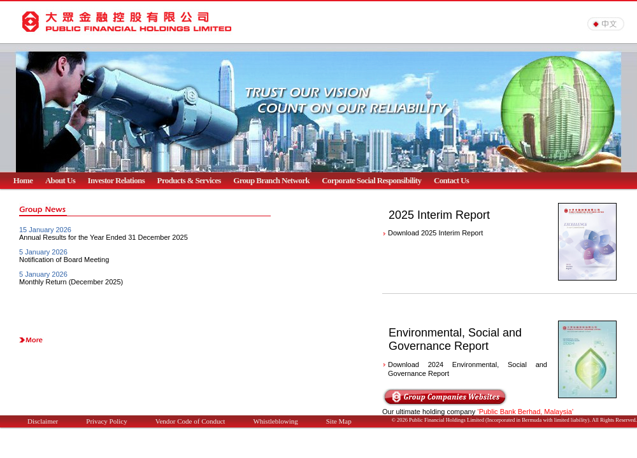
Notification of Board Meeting (64, 259)
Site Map (339, 421)
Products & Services (189, 180)
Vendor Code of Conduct (190, 421)
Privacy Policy (106, 421)
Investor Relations (116, 180)
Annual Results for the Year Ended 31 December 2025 (103, 237)
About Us (60, 180)
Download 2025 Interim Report (435, 233)
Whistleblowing (275, 421)
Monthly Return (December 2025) (71, 282)
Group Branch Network (271, 180)
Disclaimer (42, 421)
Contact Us (451, 180)
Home (23, 180)
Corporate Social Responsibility (371, 180)
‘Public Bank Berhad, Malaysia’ (525, 411)
